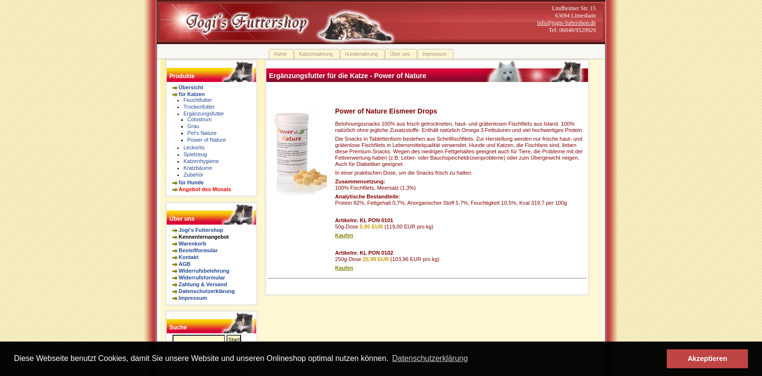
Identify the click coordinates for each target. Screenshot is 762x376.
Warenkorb (193, 243)
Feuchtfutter (198, 100)
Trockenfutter (199, 107)
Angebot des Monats (205, 189)
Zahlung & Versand (203, 284)
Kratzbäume (198, 168)
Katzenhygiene (201, 161)
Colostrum (200, 119)
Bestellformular (198, 250)
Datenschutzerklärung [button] (430, 358)
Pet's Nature (202, 133)
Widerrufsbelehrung (204, 271)
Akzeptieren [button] (707, 358)
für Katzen (192, 94)
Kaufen (344, 235)
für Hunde (191, 182)
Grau (193, 126)
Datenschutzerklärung (207, 291)
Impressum (193, 298)
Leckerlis (194, 147)
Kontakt (189, 257)
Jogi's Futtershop (201, 230)
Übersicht (191, 87)
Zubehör (194, 175)
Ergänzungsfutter (204, 113)
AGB (184, 264)
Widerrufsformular (202, 277)
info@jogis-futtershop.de (566, 22)
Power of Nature (207, 140)
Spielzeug (195, 154)
